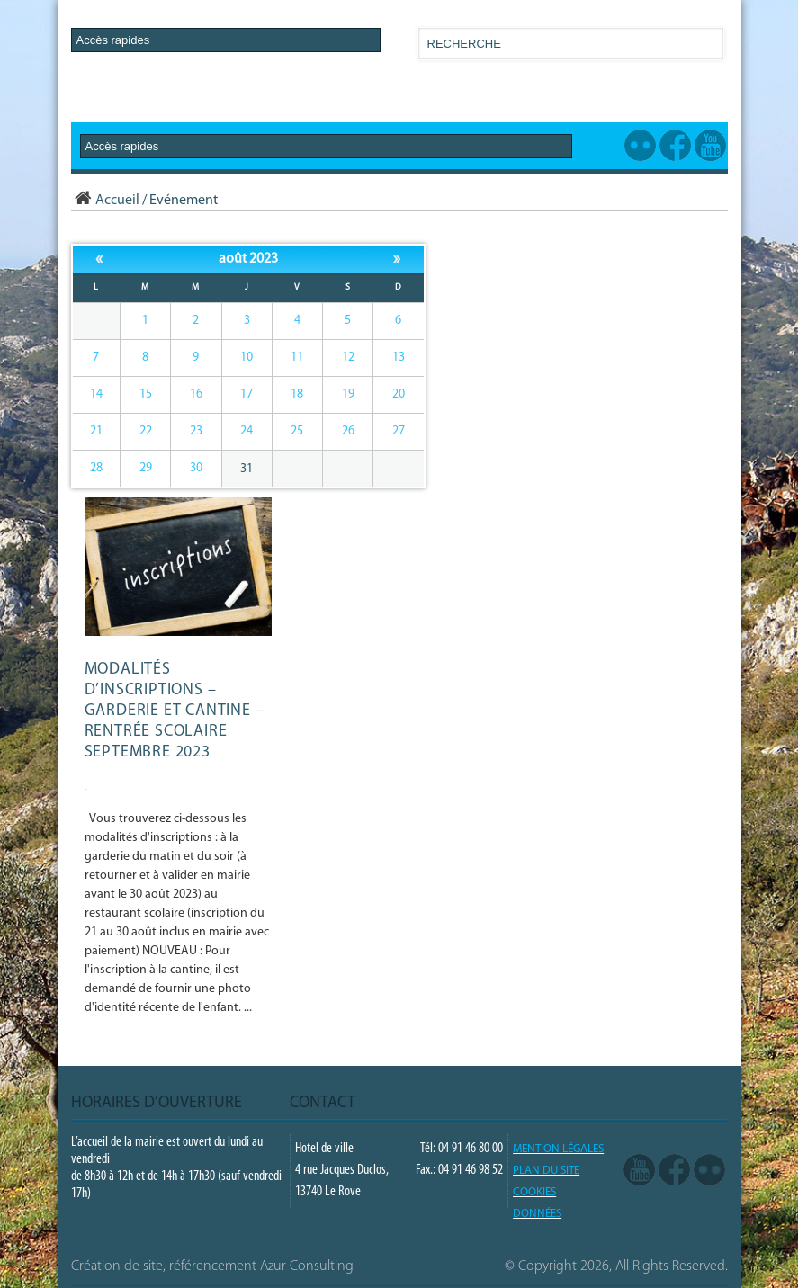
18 (297, 394)
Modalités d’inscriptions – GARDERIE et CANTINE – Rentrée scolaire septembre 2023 (175, 711)
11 (297, 357)
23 (196, 431)
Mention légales (558, 1149)
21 (96, 431)
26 (348, 431)
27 (398, 431)
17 (246, 394)
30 (196, 468)
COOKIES (534, 1192)
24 (246, 431)
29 (145, 468)
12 (348, 357)
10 (246, 357)
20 (398, 394)
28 (96, 468)
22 (145, 431)
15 (145, 394)
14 (96, 394)
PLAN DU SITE (546, 1170)
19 (348, 394)
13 (398, 357)
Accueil (105, 200)
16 (196, 394)
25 (297, 431)
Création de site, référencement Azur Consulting (212, 1266)
